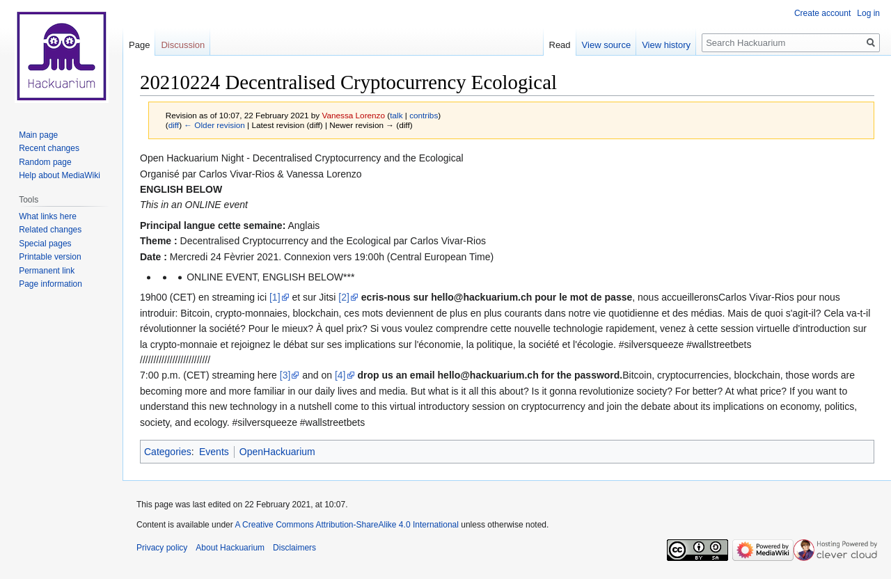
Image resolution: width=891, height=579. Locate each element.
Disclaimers (294, 548)
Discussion (183, 45)
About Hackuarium (230, 548)
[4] (340, 375)
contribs (423, 115)
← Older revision (214, 124)
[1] (275, 297)
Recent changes (49, 148)
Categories (167, 451)
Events (214, 451)
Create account (822, 13)
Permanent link (46, 271)
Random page (45, 162)
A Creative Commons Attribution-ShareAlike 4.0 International (347, 525)
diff (173, 124)
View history (666, 45)
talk (396, 115)
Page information (50, 284)
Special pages (45, 243)
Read (560, 45)
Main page (38, 135)
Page (139, 45)
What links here (48, 216)
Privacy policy (161, 548)
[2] (343, 297)
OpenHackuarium (277, 451)
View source (606, 45)
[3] (285, 375)
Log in (868, 13)
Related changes (50, 230)
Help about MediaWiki (59, 175)
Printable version (50, 257)
